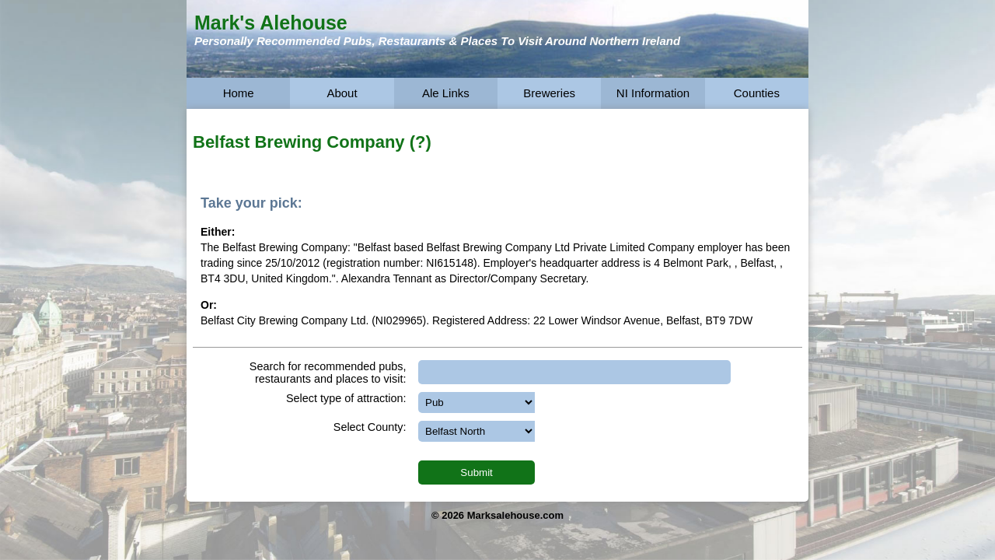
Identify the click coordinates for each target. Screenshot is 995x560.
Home (238, 93)
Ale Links (446, 93)
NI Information (653, 93)
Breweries (549, 93)
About (341, 93)
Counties (757, 93)
